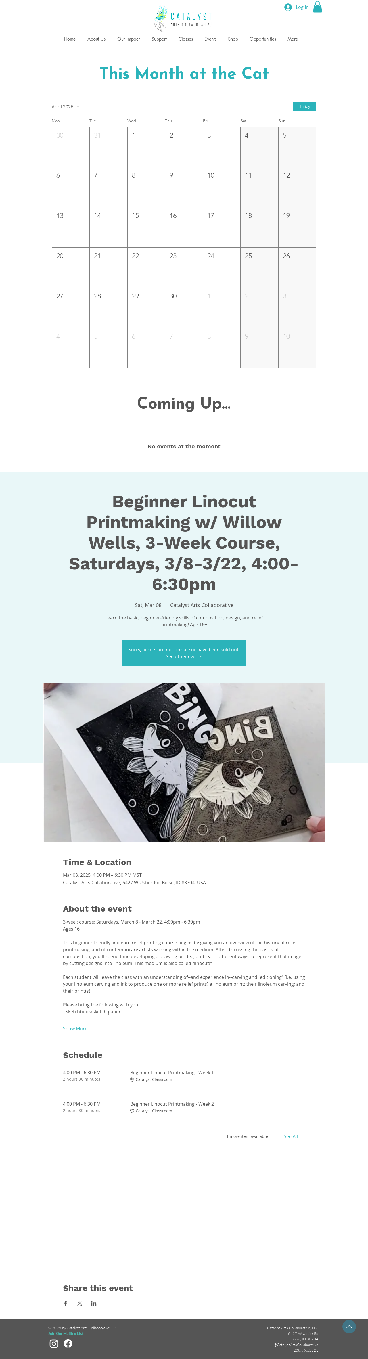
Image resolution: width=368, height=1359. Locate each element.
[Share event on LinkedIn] (94, 1303)
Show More (75, 1028)
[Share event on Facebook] (65, 1303)
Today (305, 106)
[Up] (349, 1326)
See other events (184, 656)
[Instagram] (54, 1343)
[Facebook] (68, 1343)
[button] (317, 6)
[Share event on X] (80, 1303)
